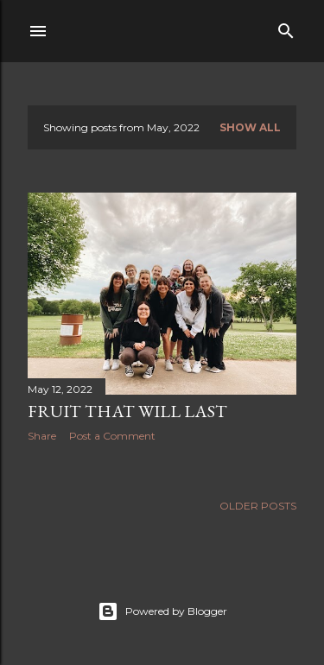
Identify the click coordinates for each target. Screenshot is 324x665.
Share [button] (42, 435)
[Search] (286, 27)
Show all (250, 127)
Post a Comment (112, 435)
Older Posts (257, 505)
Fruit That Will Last (127, 411)
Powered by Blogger (162, 611)
